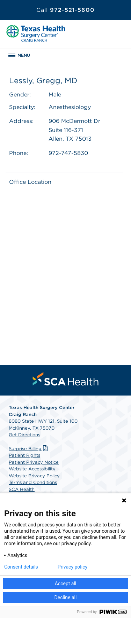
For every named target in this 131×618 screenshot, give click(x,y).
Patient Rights (24, 455)
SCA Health (22, 489)
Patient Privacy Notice (34, 462)
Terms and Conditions (33, 482)
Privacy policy (72, 567)
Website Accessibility (32, 468)
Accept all (66, 583)
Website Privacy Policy (34, 475)
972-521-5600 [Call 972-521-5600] (65, 10)
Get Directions (24, 434)
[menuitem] (65, 379)
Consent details (21, 567)
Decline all (65, 597)
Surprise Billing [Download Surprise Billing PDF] (29, 448)
